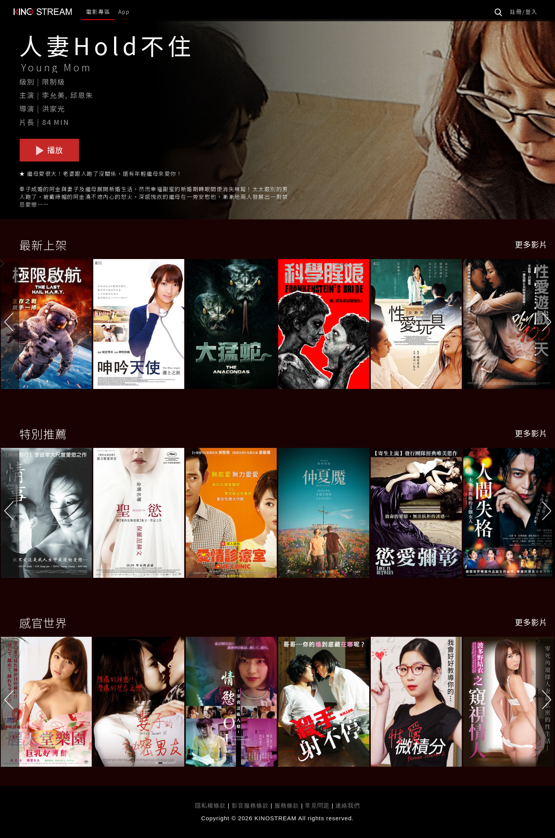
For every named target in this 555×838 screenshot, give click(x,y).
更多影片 (531, 244)
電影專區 (98, 11)
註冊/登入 (524, 11)
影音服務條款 (250, 805)
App (124, 11)
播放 (49, 149)
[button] (545, 325)
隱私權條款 (210, 805)
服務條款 (287, 805)
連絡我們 (347, 805)
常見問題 (317, 805)
